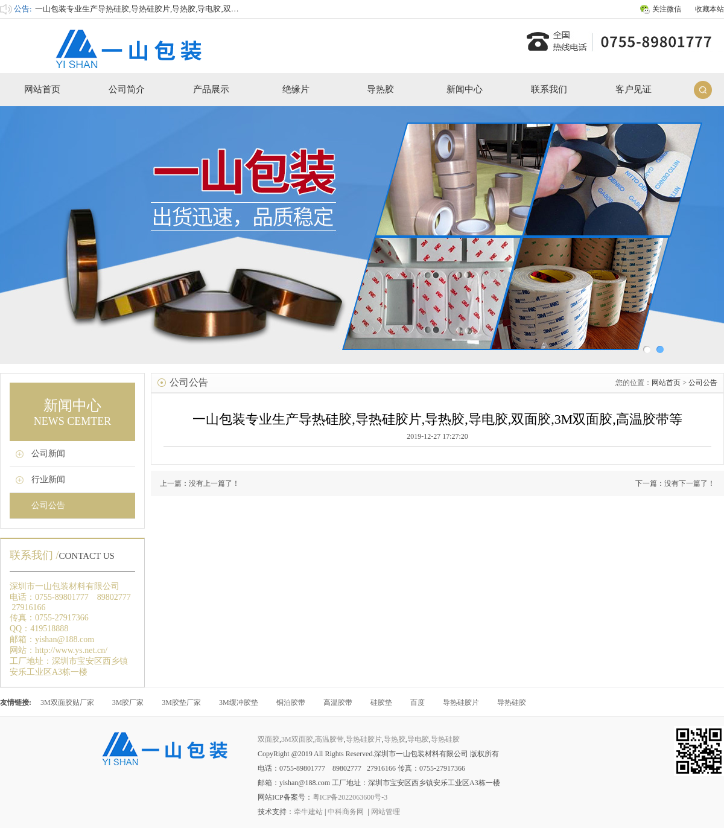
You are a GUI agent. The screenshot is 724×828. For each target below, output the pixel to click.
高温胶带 (337, 702)
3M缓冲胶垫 (238, 702)
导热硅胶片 (461, 702)
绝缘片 (296, 89)
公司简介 (127, 89)
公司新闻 (48, 453)
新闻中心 (464, 89)
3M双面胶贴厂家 (67, 702)
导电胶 (418, 739)
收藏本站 (709, 9)
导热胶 (380, 89)
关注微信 (666, 9)
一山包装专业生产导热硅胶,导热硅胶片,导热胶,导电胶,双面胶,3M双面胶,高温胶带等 (180, 8)
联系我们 (549, 89)
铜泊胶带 (290, 702)
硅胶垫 (381, 702)
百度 (417, 702)
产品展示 (211, 89)
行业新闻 (48, 479)
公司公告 (48, 505)
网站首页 (42, 89)
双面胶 (268, 739)
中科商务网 (346, 811)
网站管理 (385, 811)
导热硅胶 (511, 702)
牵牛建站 (308, 811)
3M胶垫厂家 (181, 702)
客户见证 (633, 89)
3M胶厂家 (128, 702)
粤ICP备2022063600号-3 (350, 797)
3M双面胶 (297, 739)
